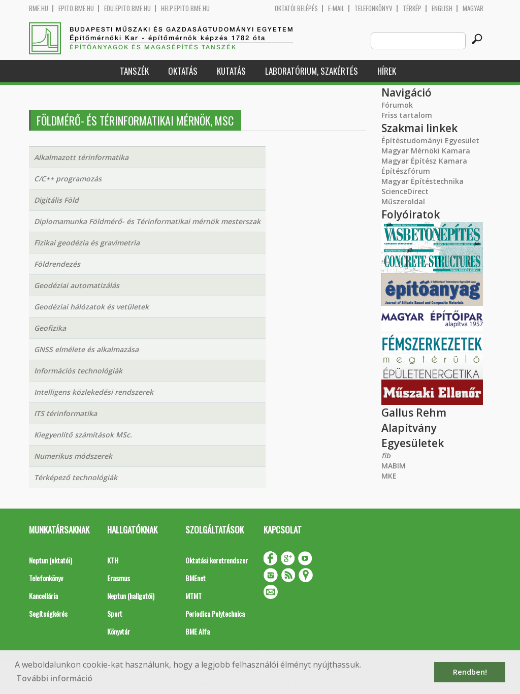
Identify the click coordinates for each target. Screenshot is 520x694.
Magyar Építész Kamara (424, 161)
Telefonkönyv (373, 8)
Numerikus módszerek (73, 456)
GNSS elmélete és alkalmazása (86, 349)
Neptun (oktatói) (50, 560)
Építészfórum (405, 171)
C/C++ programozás (68, 178)
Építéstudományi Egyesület (430, 140)
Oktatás (183, 71)
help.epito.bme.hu (185, 8)
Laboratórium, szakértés (311, 71)
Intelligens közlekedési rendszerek (93, 392)
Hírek (386, 71)
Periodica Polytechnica (215, 613)
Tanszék (134, 71)
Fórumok (397, 105)
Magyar (473, 8)
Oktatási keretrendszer (216, 560)
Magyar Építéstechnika (422, 181)
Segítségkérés (48, 613)
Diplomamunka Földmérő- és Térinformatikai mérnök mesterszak (147, 221)
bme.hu (38, 8)
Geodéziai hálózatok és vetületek (91, 306)
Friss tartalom (406, 115)
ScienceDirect (405, 191)
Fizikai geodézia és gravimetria (87, 242)
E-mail (336, 8)
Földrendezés (57, 264)
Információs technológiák (78, 370)
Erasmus (118, 578)
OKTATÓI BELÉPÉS (296, 8)
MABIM (393, 465)
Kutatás (231, 71)
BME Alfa (197, 631)
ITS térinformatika (65, 413)
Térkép (412, 8)
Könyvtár (118, 631)
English (442, 8)
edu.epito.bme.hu (127, 8)
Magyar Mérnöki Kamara (425, 150)
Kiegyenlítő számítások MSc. (83, 434)
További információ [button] (54, 678)
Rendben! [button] (470, 672)
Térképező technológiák (75, 477)
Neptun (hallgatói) (130, 595)
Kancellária (43, 595)
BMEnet (195, 578)
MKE (389, 476)
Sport (114, 613)
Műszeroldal (403, 201)
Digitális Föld (56, 200)
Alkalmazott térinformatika (81, 157)
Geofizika (50, 328)
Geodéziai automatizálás (76, 285)
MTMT (193, 595)
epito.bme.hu (76, 8)
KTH (112, 560)
